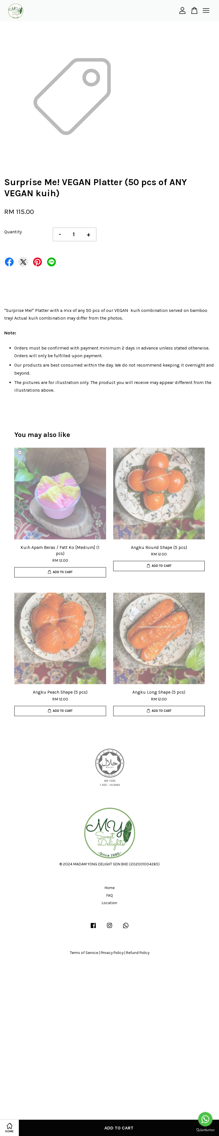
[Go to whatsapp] (205, 1119)
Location (109, 903)
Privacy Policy (112, 953)
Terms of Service (84, 953)
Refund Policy (137, 953)
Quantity (13, 231)
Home (110, 888)
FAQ (109, 895)
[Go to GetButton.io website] (205, 1130)
